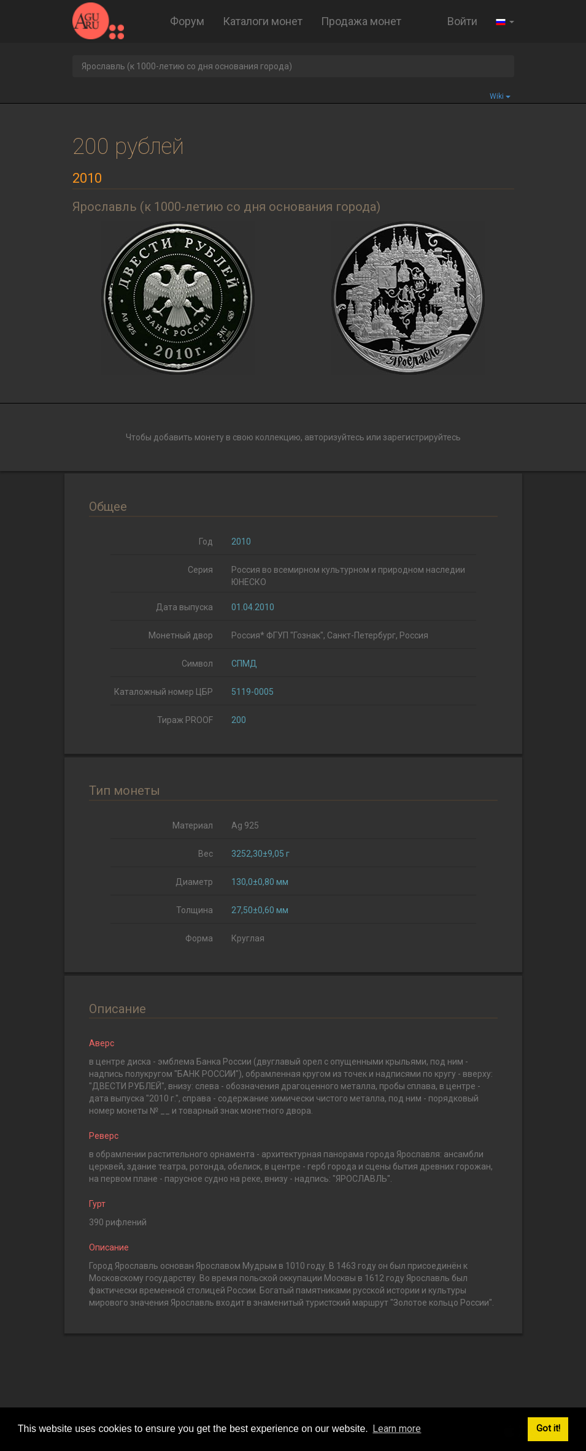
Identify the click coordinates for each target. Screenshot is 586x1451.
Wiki (500, 96)
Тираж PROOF (185, 720)
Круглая (247, 938)
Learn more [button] (396, 1428)
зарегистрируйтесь (422, 437)
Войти (462, 21)
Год (206, 541)
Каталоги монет (263, 21)
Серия (200, 570)
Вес (205, 854)
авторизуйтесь (334, 437)
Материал (192, 825)
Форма (199, 938)
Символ (197, 663)
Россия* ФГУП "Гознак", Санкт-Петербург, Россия (329, 635)
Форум (187, 21)
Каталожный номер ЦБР (163, 692)
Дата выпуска (184, 607)
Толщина (194, 910)
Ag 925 (245, 825)
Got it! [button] (548, 1428)
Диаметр (194, 882)
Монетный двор (180, 635)
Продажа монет (361, 21)
